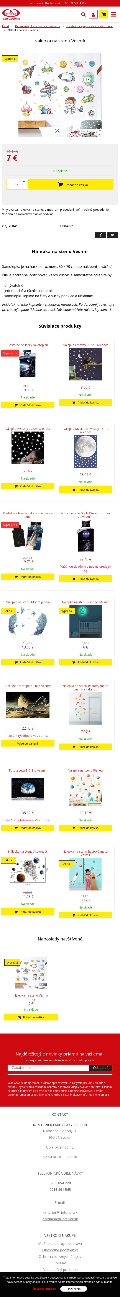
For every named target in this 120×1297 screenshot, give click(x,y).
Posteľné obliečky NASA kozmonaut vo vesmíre (85, 515)
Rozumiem (74, 1288)
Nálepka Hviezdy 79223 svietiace (85, 345)
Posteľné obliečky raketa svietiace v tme (28, 515)
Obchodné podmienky (60, 1250)
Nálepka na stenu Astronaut (27, 851)
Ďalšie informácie (44, 1288)
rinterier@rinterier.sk (47, 3)
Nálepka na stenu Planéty (86, 770)
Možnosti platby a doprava (60, 1243)
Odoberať (100, 1068)
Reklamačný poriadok (60, 1269)
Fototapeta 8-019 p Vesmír (28, 770)
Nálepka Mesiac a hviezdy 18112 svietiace (85, 430)
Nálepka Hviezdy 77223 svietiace (28, 429)
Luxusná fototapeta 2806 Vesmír (28, 686)
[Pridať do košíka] (27, 405)
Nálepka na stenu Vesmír (30, 995)
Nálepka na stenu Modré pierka (28, 602)
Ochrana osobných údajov (60, 1256)
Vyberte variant (27, 743)
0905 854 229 (78, 3)
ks (16, 184)
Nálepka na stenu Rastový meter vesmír (85, 853)
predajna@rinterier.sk (60, 1219)
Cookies (60, 1263)
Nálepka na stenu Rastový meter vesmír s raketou (85, 687)
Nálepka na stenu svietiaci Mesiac (85, 602)
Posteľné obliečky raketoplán (27, 345)
